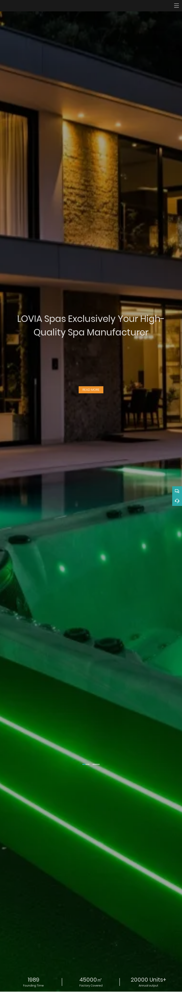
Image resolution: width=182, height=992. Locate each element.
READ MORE (91, 388)
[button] (85, 764)
